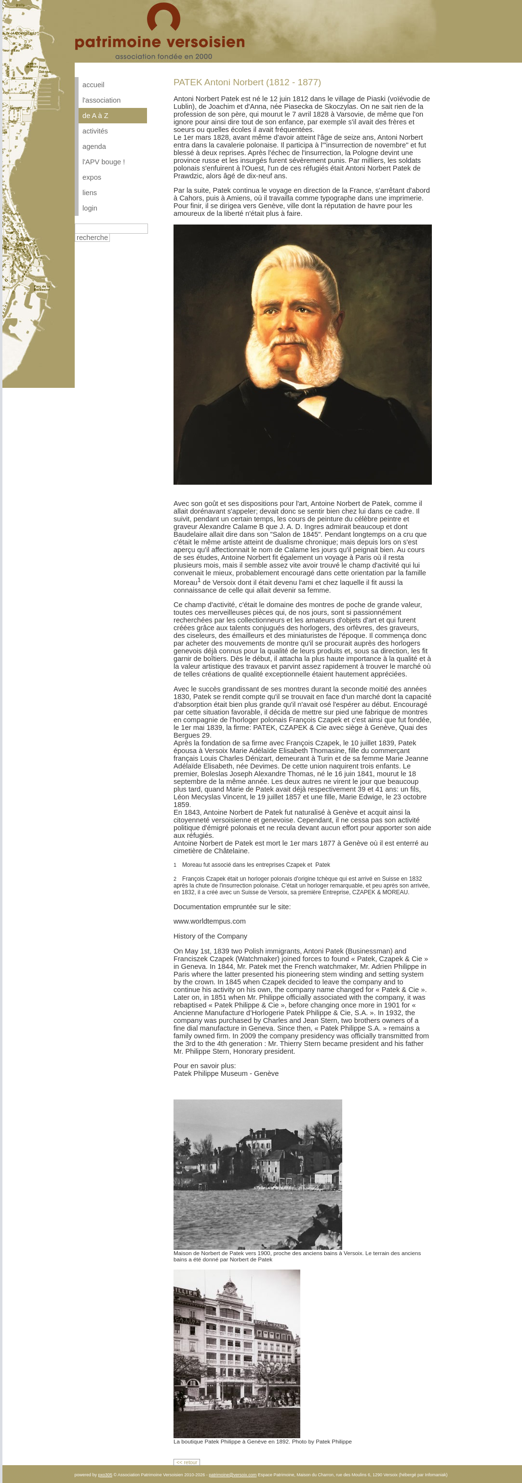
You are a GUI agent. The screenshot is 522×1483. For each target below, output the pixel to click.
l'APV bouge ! (103, 162)
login (89, 208)
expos (91, 177)
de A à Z (95, 115)
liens (89, 193)
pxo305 (105, 1474)
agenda (94, 146)
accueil (93, 85)
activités (95, 131)
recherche (92, 237)
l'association (101, 100)
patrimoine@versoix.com (232, 1474)
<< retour (186, 1462)
